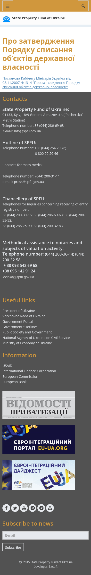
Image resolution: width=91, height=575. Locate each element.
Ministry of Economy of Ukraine (27, 343)
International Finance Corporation (29, 371)
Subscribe (13, 547)
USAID (7, 365)
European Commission (20, 376)
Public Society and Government (27, 332)
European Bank (14, 381)
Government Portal (17, 321)
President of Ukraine (18, 310)
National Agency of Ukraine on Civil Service (36, 337)
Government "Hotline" (19, 327)
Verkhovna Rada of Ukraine (24, 316)
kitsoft (53, 567)
